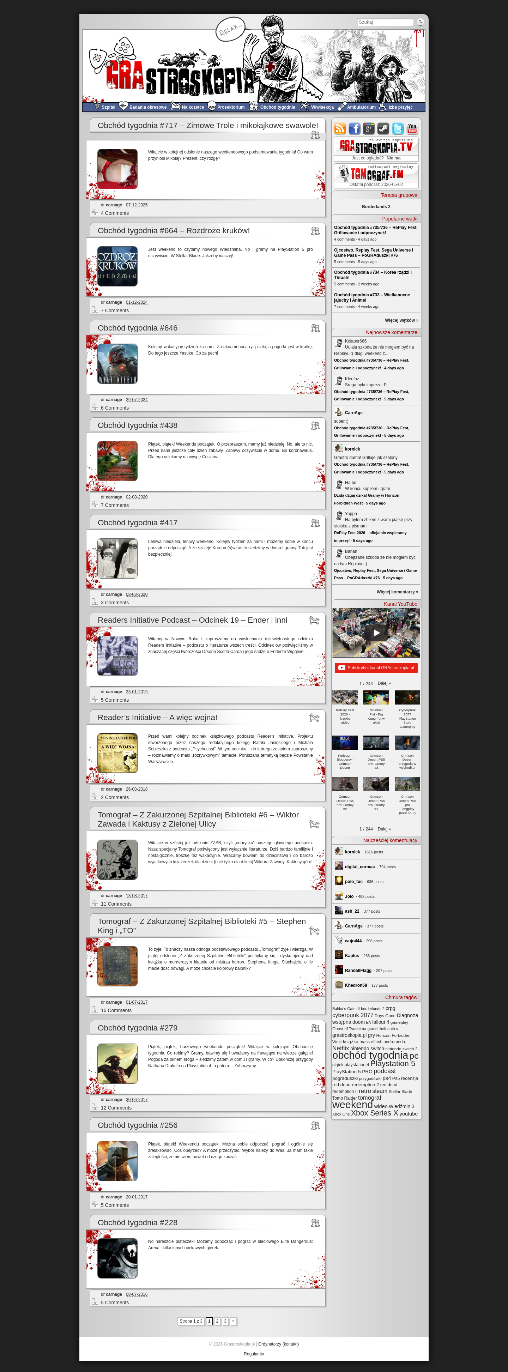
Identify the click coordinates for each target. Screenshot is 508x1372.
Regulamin (254, 1354)
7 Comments (115, 310)
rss (340, 128)
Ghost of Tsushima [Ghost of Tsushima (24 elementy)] (349, 1028)
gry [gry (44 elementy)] (371, 1035)
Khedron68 (356, 985)
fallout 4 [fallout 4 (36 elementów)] (380, 1022)
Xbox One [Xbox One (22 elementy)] (341, 1114)
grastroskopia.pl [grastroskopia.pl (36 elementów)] (349, 1035)
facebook (354, 128)
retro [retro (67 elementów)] (365, 1091)
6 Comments (115, 408)
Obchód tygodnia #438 (137, 425)
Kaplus (352, 955)
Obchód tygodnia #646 (137, 328)
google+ (369, 128)
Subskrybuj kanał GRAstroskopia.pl (376, 668)
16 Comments (116, 1010)
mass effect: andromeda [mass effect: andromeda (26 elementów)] (382, 1041)
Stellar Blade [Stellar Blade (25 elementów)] (400, 1091)
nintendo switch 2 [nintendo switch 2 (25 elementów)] (401, 1048)
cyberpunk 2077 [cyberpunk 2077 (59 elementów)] (353, 1015)
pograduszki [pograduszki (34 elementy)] (345, 1078)
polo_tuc (354, 881)
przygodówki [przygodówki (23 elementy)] (370, 1078)
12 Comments (116, 1108)
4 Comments (115, 213)
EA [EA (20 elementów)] (368, 1022)
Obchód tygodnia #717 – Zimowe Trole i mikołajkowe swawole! (208, 125)
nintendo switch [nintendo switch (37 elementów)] (367, 1048)
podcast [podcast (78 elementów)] (385, 1071)
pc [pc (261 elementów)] (414, 1055)
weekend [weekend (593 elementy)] (352, 1104)
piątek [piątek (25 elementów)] (337, 1064)
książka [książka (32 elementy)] (350, 1041)
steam (383, 128)
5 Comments (115, 700)
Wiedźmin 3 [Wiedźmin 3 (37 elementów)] (402, 1106)
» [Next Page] (233, 1321)
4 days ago (394, 368)
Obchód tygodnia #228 (137, 1222)
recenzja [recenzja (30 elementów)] (409, 1078)
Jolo (349, 896)
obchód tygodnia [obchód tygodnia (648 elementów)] (370, 1055)
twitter (398, 128)
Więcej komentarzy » (397, 592)
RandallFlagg (358, 970)
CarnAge (354, 412)
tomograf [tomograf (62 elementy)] (369, 1097)
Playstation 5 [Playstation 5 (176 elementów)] (393, 1063)
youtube (412, 128)
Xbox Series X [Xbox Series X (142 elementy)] (374, 1113)
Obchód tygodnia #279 (137, 1027)
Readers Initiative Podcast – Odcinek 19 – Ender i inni (193, 620)
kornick (352, 449)
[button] (384, 683)
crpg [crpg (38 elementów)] (390, 1008)
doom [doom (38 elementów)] (358, 1022)
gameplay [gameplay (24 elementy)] (400, 1022)
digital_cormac (360, 866)
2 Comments (115, 797)
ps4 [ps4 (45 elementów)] (386, 1078)
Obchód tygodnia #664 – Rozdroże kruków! (174, 230)
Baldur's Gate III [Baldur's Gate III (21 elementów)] (346, 1009)
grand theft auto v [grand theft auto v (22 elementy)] (383, 1029)
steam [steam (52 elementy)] (379, 1091)
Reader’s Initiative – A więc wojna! (157, 717)
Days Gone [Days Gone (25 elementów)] (385, 1015)
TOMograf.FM (375, 176)
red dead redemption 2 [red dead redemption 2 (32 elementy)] (355, 1084)
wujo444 (353, 940)
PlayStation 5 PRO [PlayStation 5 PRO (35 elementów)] (352, 1071)
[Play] (376, 632)
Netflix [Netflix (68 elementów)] (340, 1048)
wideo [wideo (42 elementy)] (381, 1106)
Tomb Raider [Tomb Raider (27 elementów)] (344, 1098)
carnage (114, 205)
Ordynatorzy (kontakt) (278, 1344)
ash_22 (352, 911)
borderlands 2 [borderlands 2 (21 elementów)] (373, 1009)
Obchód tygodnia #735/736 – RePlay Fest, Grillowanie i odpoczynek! (376, 230)
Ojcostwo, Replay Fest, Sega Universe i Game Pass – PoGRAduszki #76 (373, 253)
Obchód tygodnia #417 (137, 522)
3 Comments (115, 602)
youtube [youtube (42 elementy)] (409, 1114)
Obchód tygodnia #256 (137, 1125)
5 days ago (394, 399)
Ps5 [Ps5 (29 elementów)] (396, 1078)
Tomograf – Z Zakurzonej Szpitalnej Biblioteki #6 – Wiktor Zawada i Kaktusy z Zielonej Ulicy (198, 819)
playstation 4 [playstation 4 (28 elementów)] (357, 1064)
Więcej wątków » (401, 320)
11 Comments (116, 904)
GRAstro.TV (375, 149)
